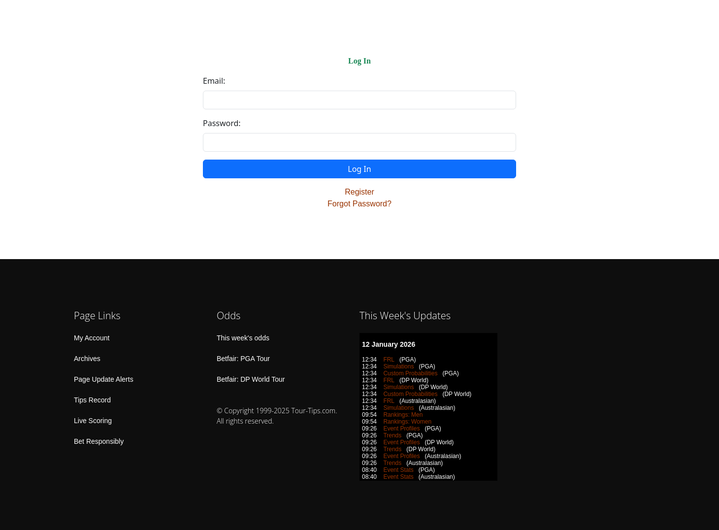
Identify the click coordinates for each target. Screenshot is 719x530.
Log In (359, 169)
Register (359, 192)
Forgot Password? (359, 203)
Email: (214, 80)
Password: (222, 123)
